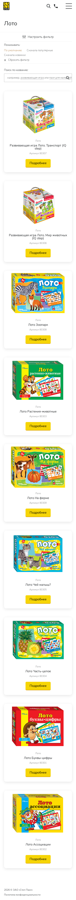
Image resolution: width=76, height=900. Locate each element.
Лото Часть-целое (38, 671)
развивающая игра (32, 78)
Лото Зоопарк (38, 324)
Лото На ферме (38, 498)
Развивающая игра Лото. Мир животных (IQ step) (38, 237)
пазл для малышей (60, 78)
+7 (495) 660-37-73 (56, 6)
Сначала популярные (40, 50)
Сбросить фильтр (18, 60)
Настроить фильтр (38, 37)
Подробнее (38, 163)
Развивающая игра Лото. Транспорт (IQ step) (38, 147)
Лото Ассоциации (38, 844)
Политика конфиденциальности (22, 895)
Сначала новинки (15, 55)
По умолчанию (13, 50)
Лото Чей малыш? (38, 584)
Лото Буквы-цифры (38, 758)
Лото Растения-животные (38, 411)
